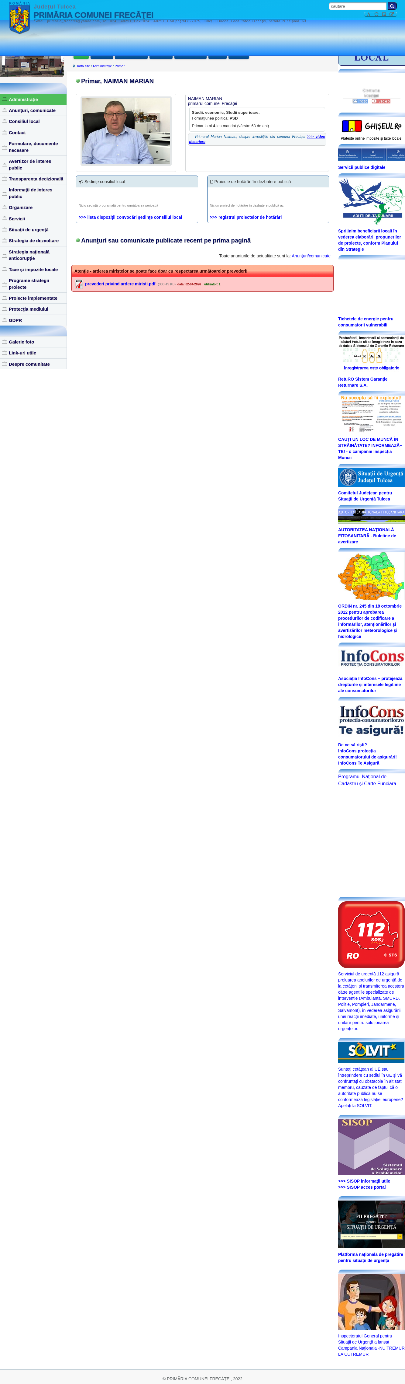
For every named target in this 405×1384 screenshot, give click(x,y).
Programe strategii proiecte (29, 283)
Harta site (83, 66)
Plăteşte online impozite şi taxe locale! (372, 138)
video (381, 101)
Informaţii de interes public (30, 193)
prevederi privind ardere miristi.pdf (120, 284)
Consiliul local (24, 121)
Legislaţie (238, 54)
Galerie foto (21, 341)
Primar (81, 54)
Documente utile (190, 54)
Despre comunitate (29, 364)
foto (360, 101)
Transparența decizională (36, 178)
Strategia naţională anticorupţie (29, 255)
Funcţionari (161, 54)
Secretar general (131, 54)
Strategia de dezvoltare (34, 240)
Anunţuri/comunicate (311, 256)
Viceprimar (101, 54)
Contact (17, 132)
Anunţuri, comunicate (32, 110)
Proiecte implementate (33, 298)
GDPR (15, 320)
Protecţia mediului (28, 309)
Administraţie (23, 99)
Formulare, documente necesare (33, 146)
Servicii (17, 218)
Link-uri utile (22, 352)
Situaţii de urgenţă (29, 229)
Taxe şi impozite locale (33, 269)
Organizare (21, 207)
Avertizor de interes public (30, 164)
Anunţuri (217, 54)
